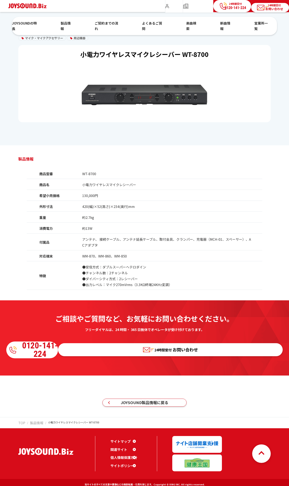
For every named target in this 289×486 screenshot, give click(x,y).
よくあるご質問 (155, 24)
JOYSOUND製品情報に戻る (144, 402)
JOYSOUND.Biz (29, 6)
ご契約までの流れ (118, 24)
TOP (20, 425)
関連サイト (117, 448)
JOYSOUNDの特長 (53, 24)
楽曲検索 (186, 24)
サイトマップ (119, 440)
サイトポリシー (120, 465)
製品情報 (86, 24)
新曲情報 (213, 24)
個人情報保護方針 (122, 456)
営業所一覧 (241, 24)
